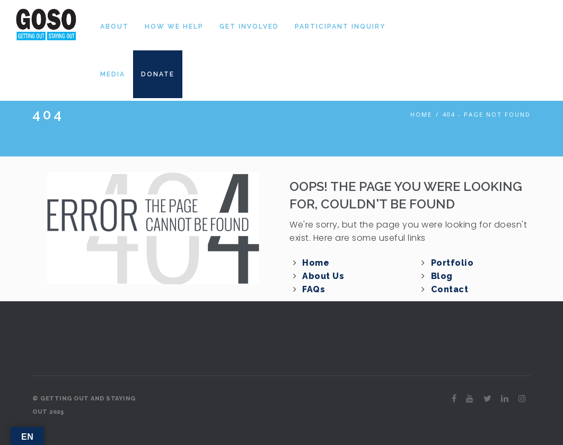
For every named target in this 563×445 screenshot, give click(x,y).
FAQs (313, 289)
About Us (323, 276)
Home (421, 114)
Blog (442, 276)
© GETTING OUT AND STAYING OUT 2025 (84, 405)
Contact (450, 289)
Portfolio (452, 263)
